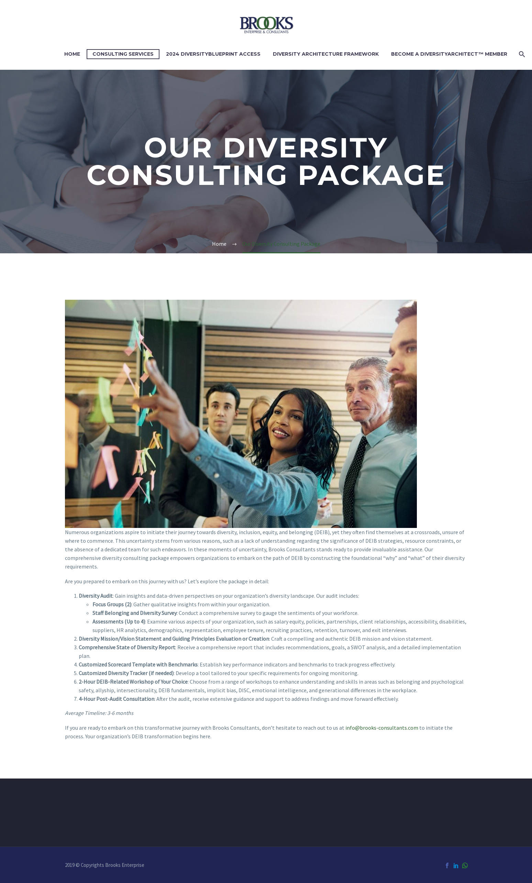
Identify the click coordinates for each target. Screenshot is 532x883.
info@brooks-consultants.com (381, 727)
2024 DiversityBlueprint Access (213, 54)
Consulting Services (123, 54)
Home (72, 54)
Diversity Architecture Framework (326, 54)
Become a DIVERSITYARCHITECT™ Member (449, 54)
